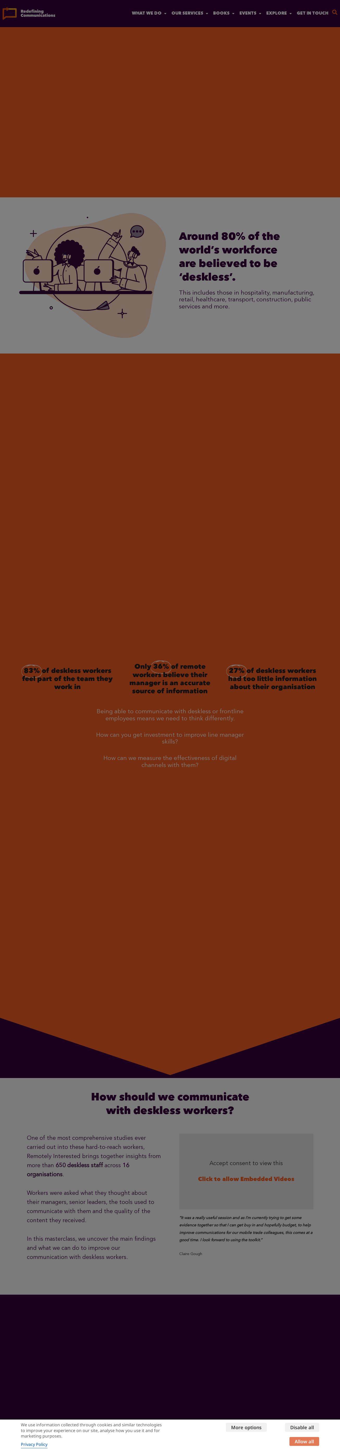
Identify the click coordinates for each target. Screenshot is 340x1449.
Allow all (304, 1441)
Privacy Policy (34, 1444)
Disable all (302, 1427)
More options (246, 1427)
